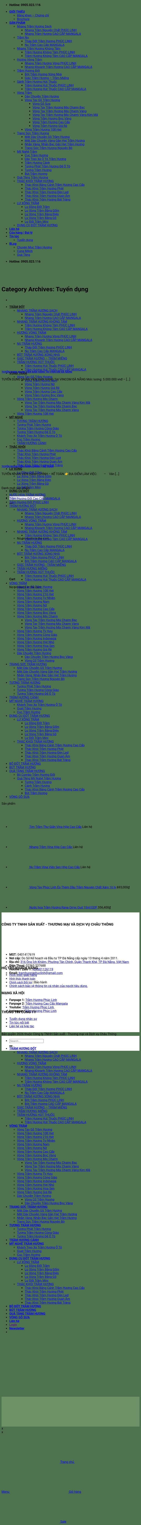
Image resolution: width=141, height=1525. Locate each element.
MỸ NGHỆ (16, 417)
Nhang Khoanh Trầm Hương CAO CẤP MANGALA (58, 67)
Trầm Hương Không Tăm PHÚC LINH (50, 52)
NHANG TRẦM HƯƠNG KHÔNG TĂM (42, 321)
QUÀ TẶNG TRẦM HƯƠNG (27, 771)
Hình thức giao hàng (23, 975)
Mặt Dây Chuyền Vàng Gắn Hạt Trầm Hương (55, 140)
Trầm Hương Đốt (28, 70)
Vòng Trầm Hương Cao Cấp (51, 122)
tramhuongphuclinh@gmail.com (41, 973)
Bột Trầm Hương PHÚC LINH (44, 557)
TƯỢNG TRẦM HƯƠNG (32, 421)
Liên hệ (14, 229)
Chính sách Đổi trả (20, 982)
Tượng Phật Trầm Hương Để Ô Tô (47, 166)
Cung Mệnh (25, 251)
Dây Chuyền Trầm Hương (42, 96)
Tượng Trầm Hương (38, 170)
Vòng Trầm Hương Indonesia (36, 638)
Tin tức (14, 236)
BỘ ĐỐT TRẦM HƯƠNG (25, 764)
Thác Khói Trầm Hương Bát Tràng (47, 199)
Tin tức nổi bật (19, 1022)
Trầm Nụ (23, 37)
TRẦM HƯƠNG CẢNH (23, 697)
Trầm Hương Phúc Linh (41, 1000)
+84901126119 (42, 969)
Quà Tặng (23, 255)
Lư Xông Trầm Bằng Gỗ (40, 218)
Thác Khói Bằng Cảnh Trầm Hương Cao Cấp (55, 185)
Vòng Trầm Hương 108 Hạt (43, 129)
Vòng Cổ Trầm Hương (39, 660)
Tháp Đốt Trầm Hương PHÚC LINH (48, 41)
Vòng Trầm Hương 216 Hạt (35, 594)
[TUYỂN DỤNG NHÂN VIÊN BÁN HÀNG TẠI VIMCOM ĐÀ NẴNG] (31, 364)
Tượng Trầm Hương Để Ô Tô (36, 694)
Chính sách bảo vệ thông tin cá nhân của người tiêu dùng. (48, 986)
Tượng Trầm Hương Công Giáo (38, 690)
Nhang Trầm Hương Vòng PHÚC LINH (50, 63)
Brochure (23, 19)
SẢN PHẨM (17, 23)
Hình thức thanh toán (22, 978)
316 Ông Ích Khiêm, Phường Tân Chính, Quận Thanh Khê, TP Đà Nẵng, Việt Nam (75, 962)
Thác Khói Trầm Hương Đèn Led (46, 192)
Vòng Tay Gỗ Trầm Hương (42, 100)
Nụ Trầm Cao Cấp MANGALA (44, 45)
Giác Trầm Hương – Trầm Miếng (47, 78)
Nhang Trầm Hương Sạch (34, 26)
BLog (12, 244)
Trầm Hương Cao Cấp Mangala (46, 1003)
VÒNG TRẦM (18, 583)
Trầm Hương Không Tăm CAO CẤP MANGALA (56, 56)
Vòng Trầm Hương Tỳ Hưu (35, 631)
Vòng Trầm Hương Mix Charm (37, 399)
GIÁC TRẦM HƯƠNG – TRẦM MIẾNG (42, 1107)
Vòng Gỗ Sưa (41, 104)
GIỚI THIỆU (17, 12)
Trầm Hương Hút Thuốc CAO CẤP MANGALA (55, 89)
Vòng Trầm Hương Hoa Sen (35, 646)
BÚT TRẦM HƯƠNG (22, 767)
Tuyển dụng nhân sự (23, 1019)
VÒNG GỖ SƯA (19, 797)
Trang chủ (38, 1462)
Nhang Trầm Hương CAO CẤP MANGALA (53, 34)
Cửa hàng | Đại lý (20, 232)
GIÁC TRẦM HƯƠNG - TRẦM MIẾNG (41, 565)
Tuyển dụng (25, 240)
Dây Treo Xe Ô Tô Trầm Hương (45, 159)
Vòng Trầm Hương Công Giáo (37, 635)
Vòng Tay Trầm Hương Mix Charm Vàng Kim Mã (65, 115)
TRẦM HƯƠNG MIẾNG (32, 568)
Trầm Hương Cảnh (37, 163)
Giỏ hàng (45, 1492)
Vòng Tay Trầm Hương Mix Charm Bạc (58, 107)
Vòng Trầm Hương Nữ (40, 384)
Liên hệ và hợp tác (21, 1026)
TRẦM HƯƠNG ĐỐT (22, 506)
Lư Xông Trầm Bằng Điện (42, 214)
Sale (34, 1521)
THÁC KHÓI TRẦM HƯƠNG (35, 181)
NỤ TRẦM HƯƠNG (29, 543)
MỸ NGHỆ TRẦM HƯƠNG (26, 701)
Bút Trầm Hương (36, 174)
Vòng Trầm (24, 93)
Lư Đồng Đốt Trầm (37, 207)
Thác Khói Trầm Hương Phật (44, 188)
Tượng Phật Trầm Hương (34, 686)
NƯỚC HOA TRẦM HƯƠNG (27, 495)
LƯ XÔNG (15, 469)
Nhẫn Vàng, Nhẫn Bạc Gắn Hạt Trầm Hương (54, 144)
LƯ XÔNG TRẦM (28, 203)
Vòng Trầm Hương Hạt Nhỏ (35, 642)
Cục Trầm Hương (36, 155)
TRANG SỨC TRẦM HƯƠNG (28, 664)
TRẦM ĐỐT (17, 307)
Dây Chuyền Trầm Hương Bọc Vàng (49, 657)
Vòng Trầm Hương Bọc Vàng (51, 118)
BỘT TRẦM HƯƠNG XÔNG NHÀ (38, 554)
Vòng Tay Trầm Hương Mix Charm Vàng (59, 111)
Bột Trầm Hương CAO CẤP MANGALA (51, 561)
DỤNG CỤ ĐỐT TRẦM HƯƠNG (37, 225)
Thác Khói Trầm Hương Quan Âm (47, 196)
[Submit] (10, 1046)
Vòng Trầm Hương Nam (33, 601)
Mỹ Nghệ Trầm (27, 151)
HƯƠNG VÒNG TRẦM (31, 520)
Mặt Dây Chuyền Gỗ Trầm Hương (47, 137)
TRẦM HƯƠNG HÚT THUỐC (36, 572)
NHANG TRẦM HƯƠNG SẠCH (37, 310)
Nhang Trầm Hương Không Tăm (38, 48)
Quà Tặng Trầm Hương (32, 177)
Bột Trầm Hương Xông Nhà (43, 74)
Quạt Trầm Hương (29, 708)
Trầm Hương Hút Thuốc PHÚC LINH (49, 85)
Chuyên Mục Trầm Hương (34, 247)
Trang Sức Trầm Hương (33, 133)
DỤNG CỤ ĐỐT (19, 491)
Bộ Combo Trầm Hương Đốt (36, 775)
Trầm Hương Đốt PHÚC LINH (29, 502)
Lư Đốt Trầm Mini (36, 221)
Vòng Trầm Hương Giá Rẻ (49, 126)
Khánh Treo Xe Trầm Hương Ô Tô (39, 705)
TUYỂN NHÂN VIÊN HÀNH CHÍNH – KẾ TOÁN (28, 466)
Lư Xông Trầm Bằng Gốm (42, 210)
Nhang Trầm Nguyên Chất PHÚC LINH (51, 30)
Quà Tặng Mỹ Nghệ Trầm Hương (39, 778)
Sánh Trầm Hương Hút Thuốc (37, 82)
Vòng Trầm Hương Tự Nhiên (36, 598)
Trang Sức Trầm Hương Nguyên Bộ (48, 148)
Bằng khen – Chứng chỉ (33, 15)
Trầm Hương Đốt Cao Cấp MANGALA (34, 498)
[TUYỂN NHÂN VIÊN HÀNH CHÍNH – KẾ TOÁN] (31, 459)
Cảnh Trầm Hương (37, 786)
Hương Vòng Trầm (29, 59)
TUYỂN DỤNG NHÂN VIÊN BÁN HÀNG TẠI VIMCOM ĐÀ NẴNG (37, 371)
